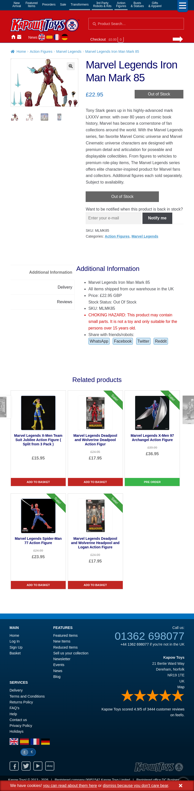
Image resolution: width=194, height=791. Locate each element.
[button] (71, 66)
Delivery (16, 690)
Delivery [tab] (65, 287)
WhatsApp (99, 341)
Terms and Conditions (27, 696)
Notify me (157, 218)
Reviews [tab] (64, 302)
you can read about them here (70, 785)
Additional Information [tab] (50, 272)
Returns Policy (21, 702)
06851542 (93, 780)
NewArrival (16, 4)
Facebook (123, 341)
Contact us (18, 720)
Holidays (16, 731)
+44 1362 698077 (134, 644)
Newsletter (61, 659)
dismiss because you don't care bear (135, 785)
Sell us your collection (70, 653)
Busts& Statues (137, 4)
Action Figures (41, 51)
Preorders (49, 4)
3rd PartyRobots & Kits (102, 4)
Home (13, 37)
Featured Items (65, 635)
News (32, 37)
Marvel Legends (69, 51)
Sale (63, 4)
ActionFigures (121, 4)
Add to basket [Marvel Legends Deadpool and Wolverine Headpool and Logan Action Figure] (95, 584)
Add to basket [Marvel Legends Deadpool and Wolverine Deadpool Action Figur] (95, 481)
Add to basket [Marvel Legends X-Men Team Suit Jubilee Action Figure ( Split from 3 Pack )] (38, 481)
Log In (15, 641)
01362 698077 (149, 636)
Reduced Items (65, 647)
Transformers (80, 4)
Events (58, 665)
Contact (19, 37)
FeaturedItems (32, 4)
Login (25, 37)
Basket (15, 653)
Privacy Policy (21, 726)
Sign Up (16, 647)
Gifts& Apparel (154, 4)
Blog (57, 677)
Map (180, 687)
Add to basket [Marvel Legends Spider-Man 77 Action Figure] (38, 584)
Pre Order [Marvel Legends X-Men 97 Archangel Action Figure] (152, 481)
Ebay (49, 766)
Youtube (37, 766)
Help (13, 714)
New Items (61, 641)
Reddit (160, 341)
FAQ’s (14, 708)
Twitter (143, 341)
